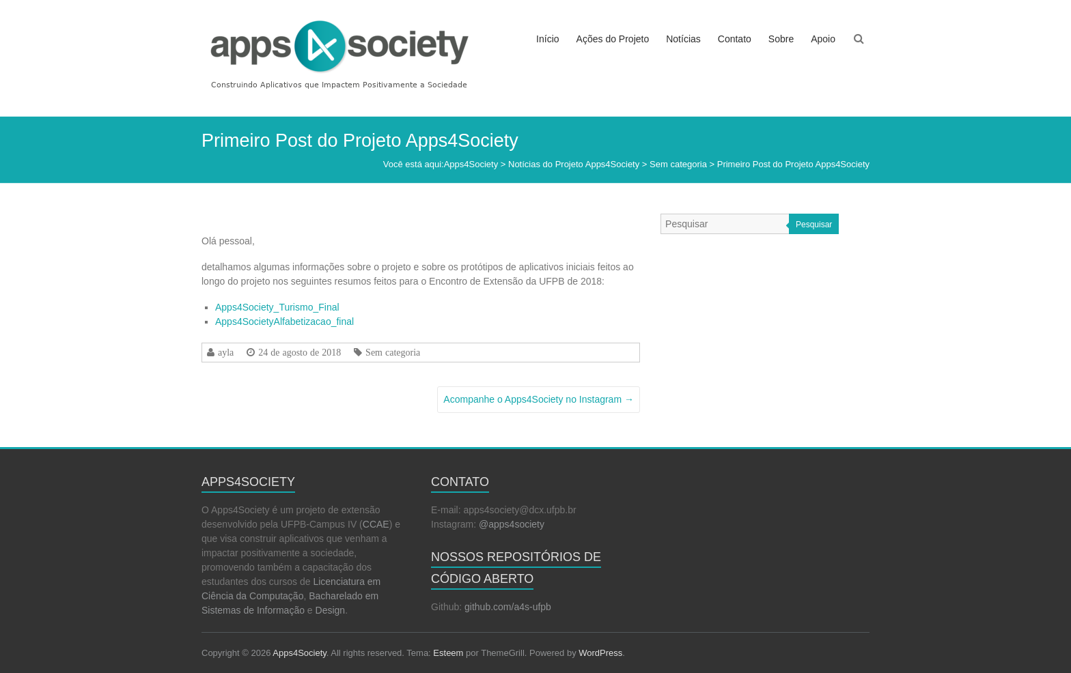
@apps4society (511, 524)
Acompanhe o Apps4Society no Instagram (538, 399)
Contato (734, 38)
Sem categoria (392, 352)
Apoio (823, 38)
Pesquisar (814, 224)
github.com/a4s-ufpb (507, 606)
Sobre (781, 38)
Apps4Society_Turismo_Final (277, 307)
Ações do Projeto (613, 38)
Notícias (683, 38)
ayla (226, 352)
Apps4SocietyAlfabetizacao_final (284, 321)
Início (547, 38)
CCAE (376, 524)
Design (331, 610)
